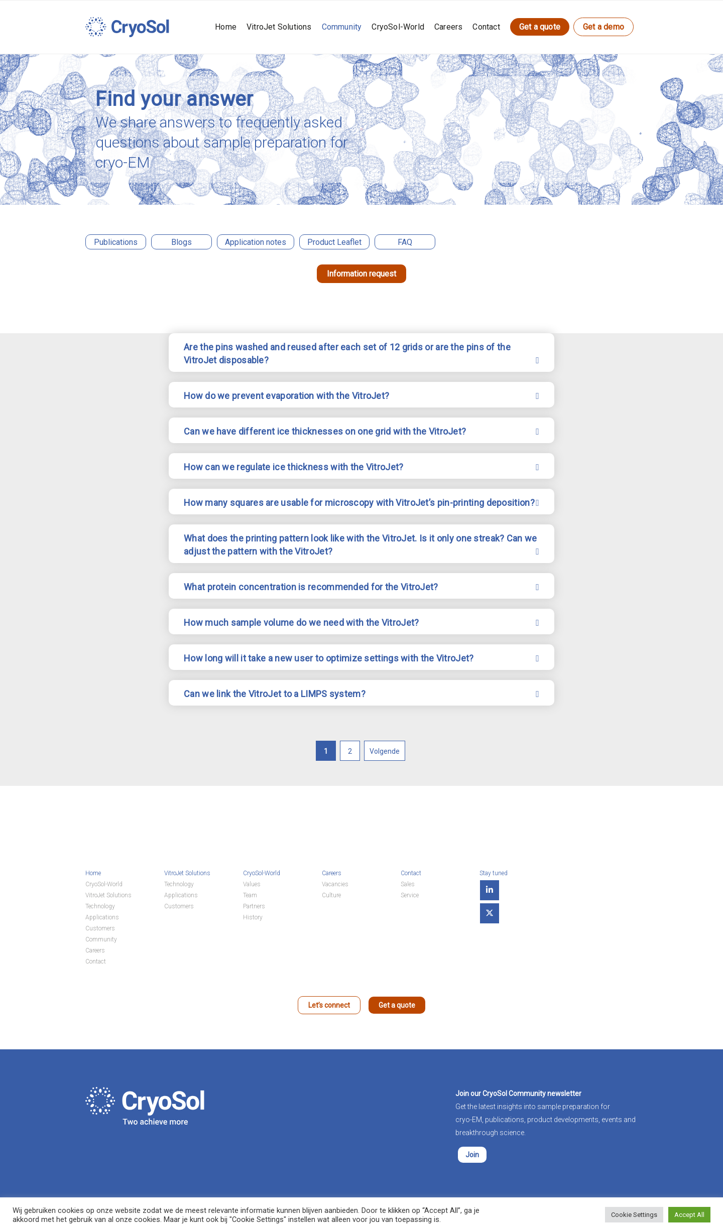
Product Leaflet (334, 242)
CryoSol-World (398, 27)
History (253, 917)
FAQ (405, 242)
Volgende (385, 751)
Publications (116, 242)
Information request (361, 274)
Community (342, 27)
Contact (486, 27)
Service (410, 895)
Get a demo (603, 27)
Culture (331, 895)
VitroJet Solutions (279, 27)
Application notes (255, 242)
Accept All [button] (689, 1214)
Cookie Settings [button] (634, 1214)
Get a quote (539, 27)
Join (472, 1155)
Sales (408, 884)
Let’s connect (329, 1005)
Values (252, 884)
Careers (448, 27)
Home (225, 27)
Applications (102, 917)
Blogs (181, 242)
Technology (100, 906)
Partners (254, 906)
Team (250, 895)
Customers (100, 928)
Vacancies (335, 884)
